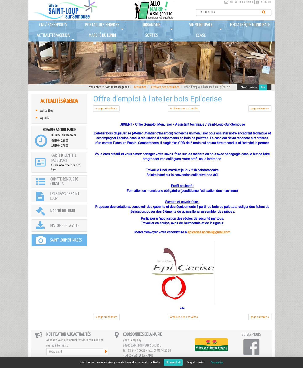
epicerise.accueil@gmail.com (208, 232)
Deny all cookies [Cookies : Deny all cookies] (196, 362)
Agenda (44, 118)
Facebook (263, 2)
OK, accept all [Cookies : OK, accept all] (173, 362)
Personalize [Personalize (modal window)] (217, 362)
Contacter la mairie (238, 2)
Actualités (140, 87)
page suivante (260, 108)
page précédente (106, 108)
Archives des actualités (165, 87)
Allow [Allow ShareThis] (263, 87)
